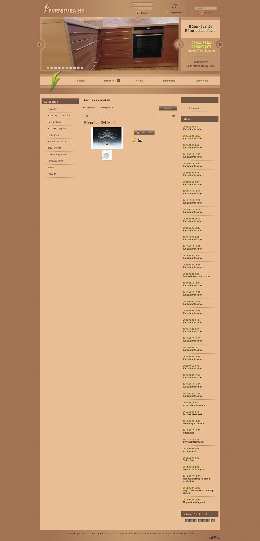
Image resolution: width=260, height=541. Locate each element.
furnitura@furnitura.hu (201, 50)
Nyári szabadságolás (194, 469)
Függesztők (53, 135)
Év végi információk (193, 442)
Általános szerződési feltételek (153, 533)
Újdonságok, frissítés (194, 423)
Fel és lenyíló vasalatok (58, 115)
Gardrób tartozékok (56, 141)
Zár (49, 180)
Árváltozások (190, 451)
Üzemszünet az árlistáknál (196, 276)
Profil (121, 533)
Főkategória (88, 107)
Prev (39, 44)
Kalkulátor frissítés (193, 129)
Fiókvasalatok (54, 122)
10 (82, 68)
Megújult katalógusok (194, 502)
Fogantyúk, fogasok (56, 128)
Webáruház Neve (64, 9)
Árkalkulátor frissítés (194, 405)
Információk (131, 533)
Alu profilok (52, 109)
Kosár (95, 533)
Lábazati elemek (55, 161)
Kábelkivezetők (54, 148)
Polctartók (52, 174)
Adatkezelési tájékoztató (181, 533)
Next (179, 44)
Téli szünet (188, 460)
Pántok (50, 167)
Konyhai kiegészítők (57, 154)
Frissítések (188, 433)
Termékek (72, 533)
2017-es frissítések (192, 414)
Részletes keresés (108, 533)
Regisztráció (84, 533)
